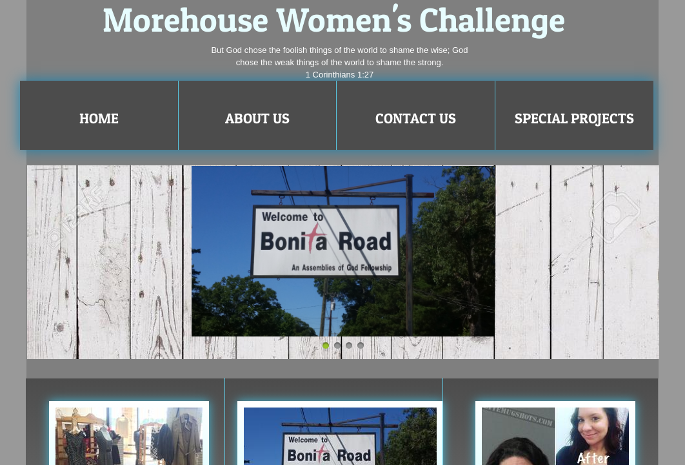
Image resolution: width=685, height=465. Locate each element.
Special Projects (574, 118)
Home (99, 118)
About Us (257, 118)
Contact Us (415, 118)
